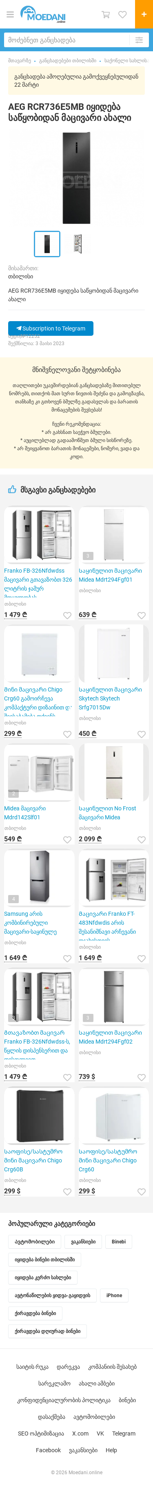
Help (111, 1450)
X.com (80, 1433)
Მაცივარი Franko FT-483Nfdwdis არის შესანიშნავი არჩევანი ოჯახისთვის (107, 925)
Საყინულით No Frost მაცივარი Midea (107, 813)
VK (100, 1433)
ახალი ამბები (97, 1383)
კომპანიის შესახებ (112, 1366)
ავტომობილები (94, 1417)
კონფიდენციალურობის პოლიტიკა (64, 1400)
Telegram (123, 1433)
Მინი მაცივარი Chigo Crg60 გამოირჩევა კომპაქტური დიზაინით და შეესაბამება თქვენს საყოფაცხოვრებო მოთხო (38, 701)
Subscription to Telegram (50, 328)
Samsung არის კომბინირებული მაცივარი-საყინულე (30, 922)
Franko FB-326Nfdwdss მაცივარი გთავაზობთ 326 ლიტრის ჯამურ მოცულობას (38, 582)
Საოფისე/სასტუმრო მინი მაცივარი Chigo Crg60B (33, 1160)
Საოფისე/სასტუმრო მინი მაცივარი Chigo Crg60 (108, 1160)
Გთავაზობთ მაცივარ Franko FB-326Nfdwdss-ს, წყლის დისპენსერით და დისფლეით (37, 1044)
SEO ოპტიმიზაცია (41, 1433)
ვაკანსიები (83, 1450)
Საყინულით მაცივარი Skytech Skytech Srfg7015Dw (110, 698)
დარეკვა (68, 1366)
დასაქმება (51, 1417)
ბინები (127, 1400)
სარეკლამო (54, 1383)
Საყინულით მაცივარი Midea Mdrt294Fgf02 (110, 1037)
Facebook (48, 1450)
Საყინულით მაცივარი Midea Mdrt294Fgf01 (110, 575)
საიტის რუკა (32, 1366)
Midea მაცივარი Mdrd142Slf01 (25, 813)
